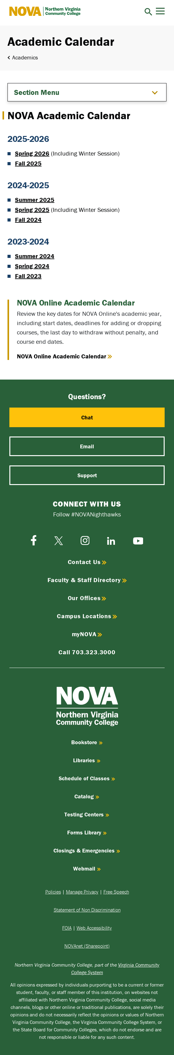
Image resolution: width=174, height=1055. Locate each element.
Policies (53, 892)
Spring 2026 (32, 153)
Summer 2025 (34, 199)
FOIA (67, 928)
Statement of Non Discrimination (87, 910)
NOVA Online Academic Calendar (64, 356)
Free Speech (116, 892)
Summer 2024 (34, 256)
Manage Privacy (82, 892)
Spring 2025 (32, 209)
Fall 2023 (28, 276)
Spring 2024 (32, 266)
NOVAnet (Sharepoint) (87, 946)
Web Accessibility (94, 928)
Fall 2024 (28, 219)
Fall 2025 (28, 163)
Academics (25, 57)
